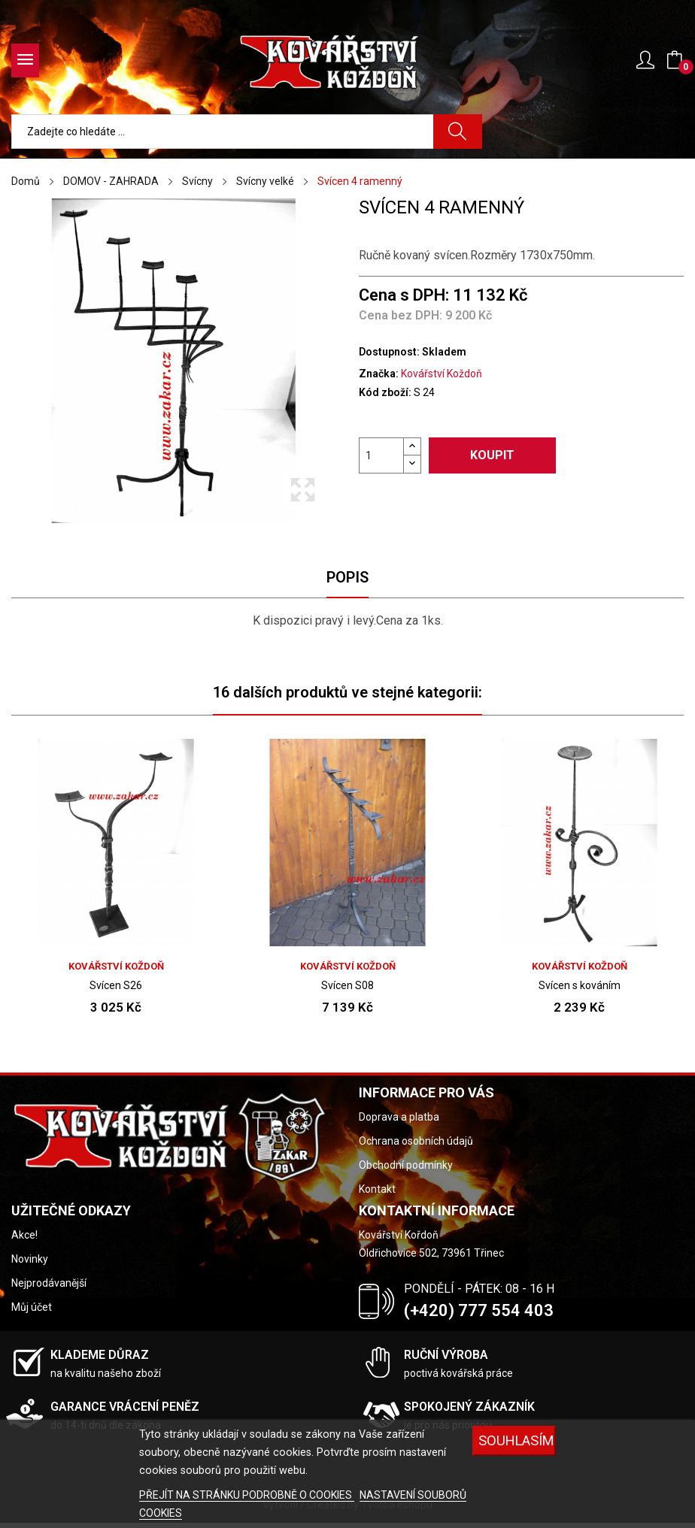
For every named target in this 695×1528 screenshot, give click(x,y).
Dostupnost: (389, 352)
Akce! (24, 1235)
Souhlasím (516, 1440)
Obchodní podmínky (406, 1165)
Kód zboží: (385, 392)
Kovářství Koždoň (441, 374)
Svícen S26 (116, 985)
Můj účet (31, 1307)
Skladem (444, 352)
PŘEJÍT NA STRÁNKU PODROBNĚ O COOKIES (246, 1495)
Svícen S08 (347, 985)
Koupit (492, 455)
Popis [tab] (347, 577)
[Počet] (381, 455)
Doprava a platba (399, 1117)
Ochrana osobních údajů (416, 1141)
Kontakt (377, 1189)
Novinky (29, 1259)
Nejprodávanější (48, 1283)
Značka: (379, 374)
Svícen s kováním (580, 985)
